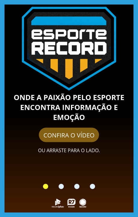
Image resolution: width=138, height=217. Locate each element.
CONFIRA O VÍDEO (68, 135)
